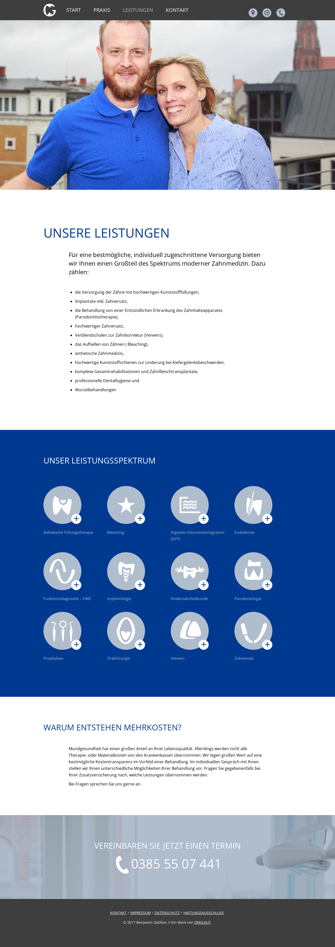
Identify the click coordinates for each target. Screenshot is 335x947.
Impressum (140, 912)
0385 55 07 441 (176, 864)
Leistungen (138, 10)
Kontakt (177, 10)
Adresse (253, 12)
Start (73, 10)
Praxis (101, 10)
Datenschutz (167, 912)
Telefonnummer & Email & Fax (280, 12)
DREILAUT (202, 922)
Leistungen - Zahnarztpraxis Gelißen (49, 10)
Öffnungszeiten (266, 12)
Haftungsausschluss (203, 912)
